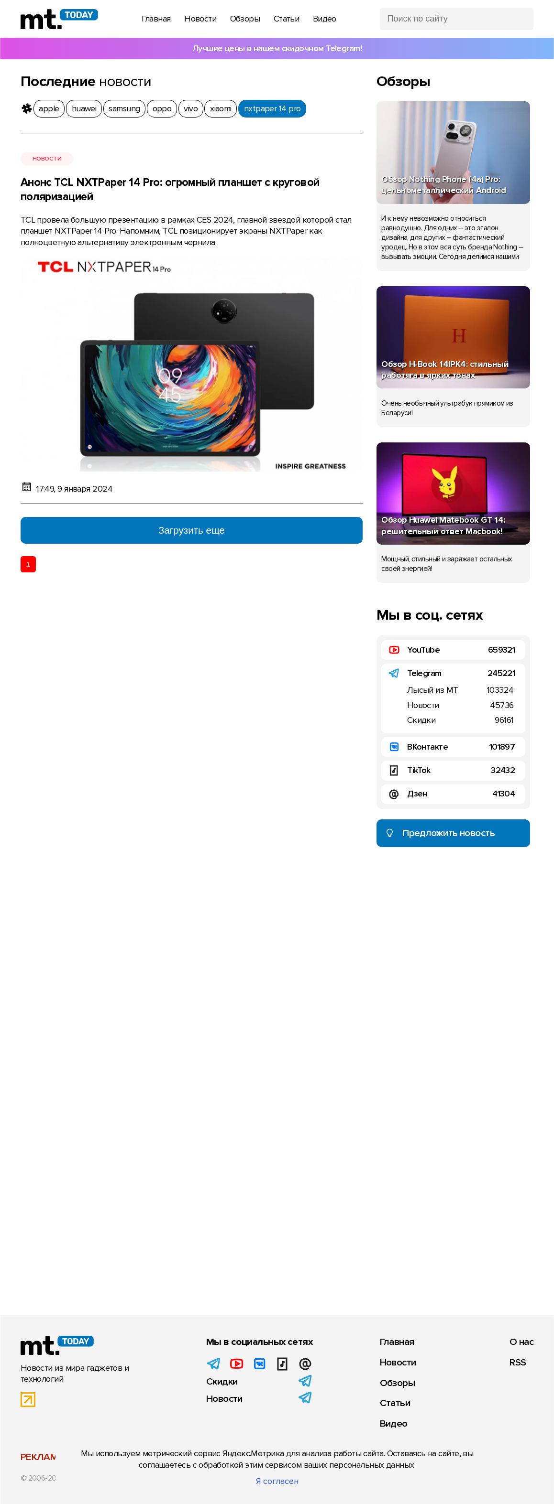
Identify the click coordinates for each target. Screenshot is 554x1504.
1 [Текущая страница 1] (28, 564)
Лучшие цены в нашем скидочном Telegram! (277, 48)
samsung (124, 108)
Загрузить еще (191, 530)
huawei (84, 108)
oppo (162, 108)
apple (49, 108)
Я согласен (277, 1481)
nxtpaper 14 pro (272, 108)
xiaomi (221, 108)
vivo (191, 108)
